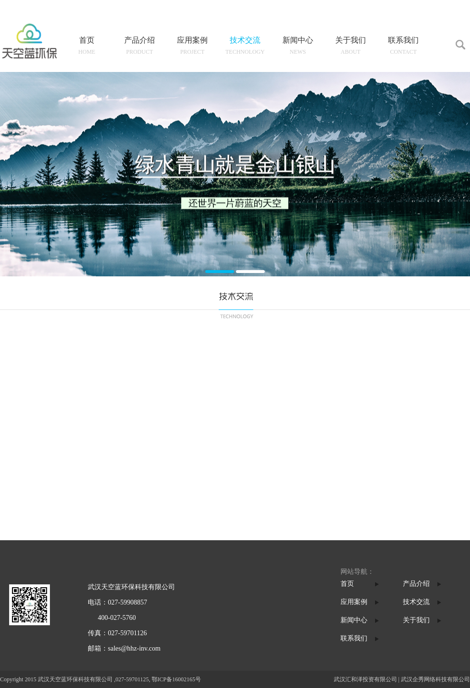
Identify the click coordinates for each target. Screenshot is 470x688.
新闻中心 (354, 620)
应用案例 (354, 601)
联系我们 (354, 638)
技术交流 (416, 601)
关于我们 (416, 620)
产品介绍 (416, 583)
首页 (347, 583)
